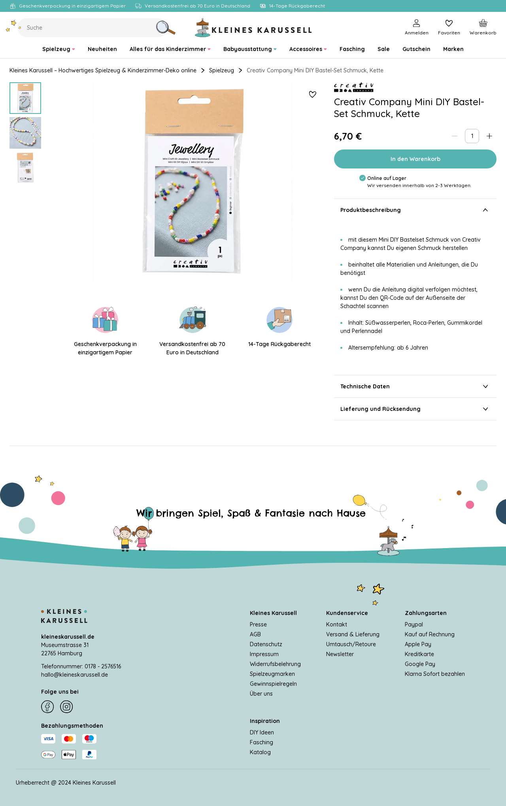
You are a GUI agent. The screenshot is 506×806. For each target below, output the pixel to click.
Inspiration (265, 721)
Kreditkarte (419, 654)
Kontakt (336, 624)
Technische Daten (415, 386)
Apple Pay (418, 644)
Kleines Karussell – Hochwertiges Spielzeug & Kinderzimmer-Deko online (102, 70)
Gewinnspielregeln (273, 683)
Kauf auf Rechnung (430, 634)
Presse (258, 624)
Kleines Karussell (273, 613)
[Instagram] (66, 706)
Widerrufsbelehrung (275, 664)
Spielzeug (221, 70)
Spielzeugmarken (272, 673)
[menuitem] (58, 49)
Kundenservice (347, 613)
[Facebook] (47, 706)
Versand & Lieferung (353, 634)
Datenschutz (266, 644)
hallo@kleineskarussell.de (74, 674)
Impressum (264, 654)
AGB (255, 634)
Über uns (261, 693)
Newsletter (340, 654)
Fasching (261, 742)
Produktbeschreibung (415, 210)
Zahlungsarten (426, 613)
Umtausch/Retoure (351, 644)
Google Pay (420, 664)
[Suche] (166, 27)
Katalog (260, 752)
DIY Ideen (262, 732)
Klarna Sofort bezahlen (435, 673)
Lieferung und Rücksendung (415, 409)
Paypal (414, 624)
